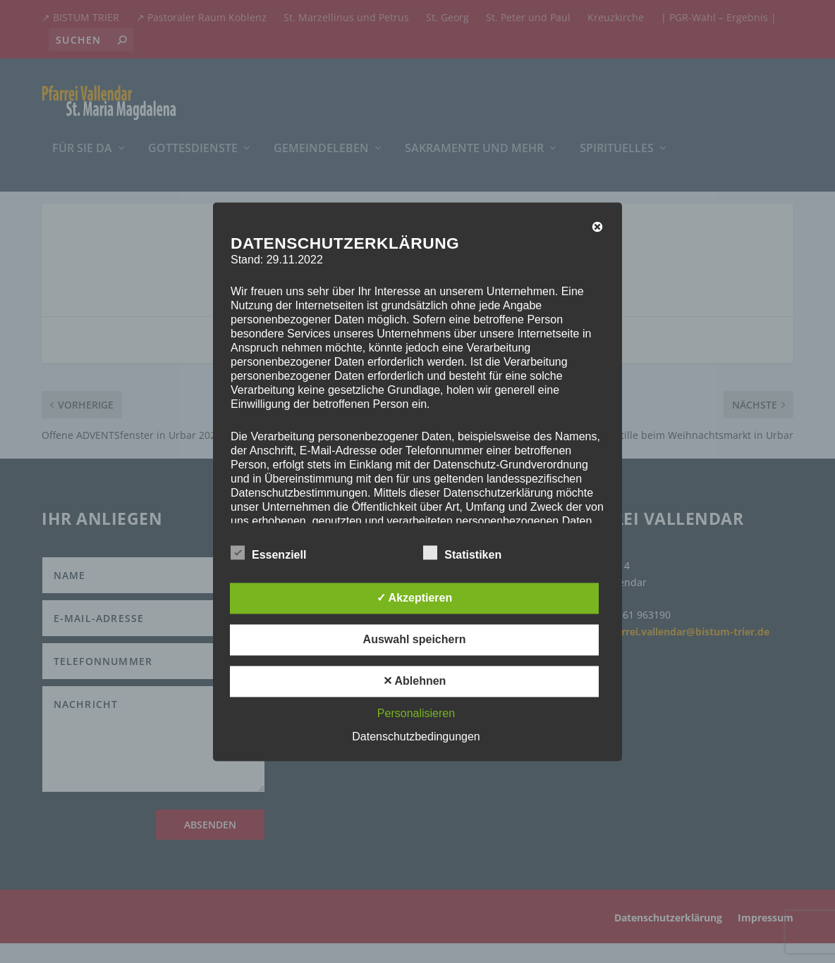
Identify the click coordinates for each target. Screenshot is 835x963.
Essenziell (268, 553)
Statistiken (462, 553)
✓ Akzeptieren (415, 598)
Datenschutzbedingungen (416, 737)
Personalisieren (416, 713)
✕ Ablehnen (414, 681)
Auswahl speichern (414, 639)
